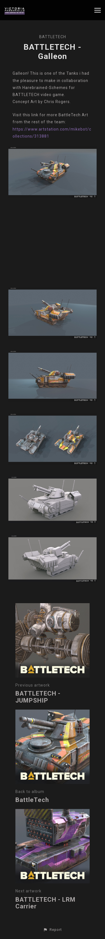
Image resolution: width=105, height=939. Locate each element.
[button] (52, 929)
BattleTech (52, 37)
